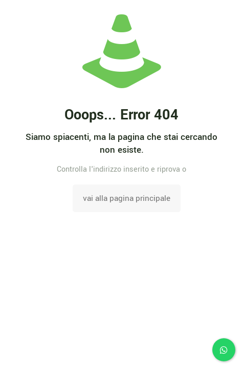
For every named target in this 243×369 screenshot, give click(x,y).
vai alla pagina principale (126, 198)
